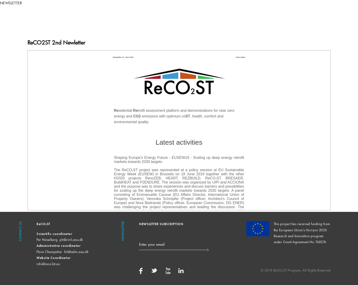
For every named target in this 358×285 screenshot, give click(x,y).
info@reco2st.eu (48, 264)
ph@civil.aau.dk (71, 239)
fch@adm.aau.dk (76, 252)
